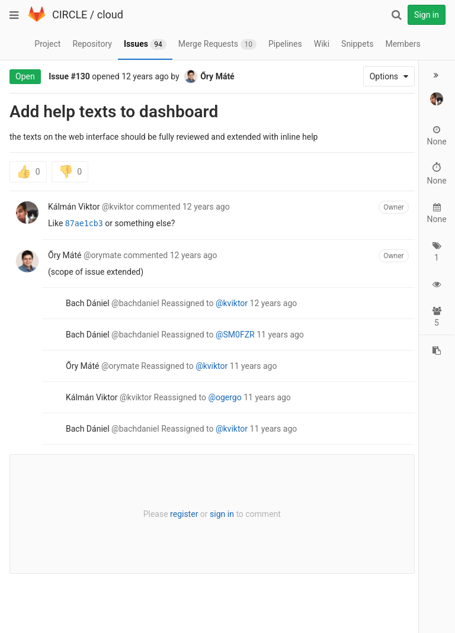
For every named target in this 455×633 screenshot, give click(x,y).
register (181, 514)
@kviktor (232, 303)
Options (383, 76)
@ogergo (224, 397)
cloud (110, 14)
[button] (436, 75)
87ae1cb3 (84, 223)
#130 (80, 76)
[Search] (396, 15)
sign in (219, 514)
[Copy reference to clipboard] (437, 350)
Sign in (426, 15)
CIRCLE (69, 14)
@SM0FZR (235, 334)
